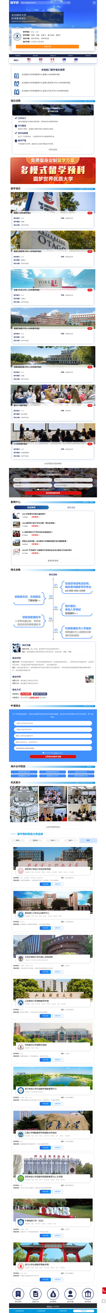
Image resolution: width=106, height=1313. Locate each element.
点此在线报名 (26, 694)
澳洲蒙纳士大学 (24, 776)
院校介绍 (53, 55)
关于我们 (56, 1306)
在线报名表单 (34, 698)
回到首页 (19, 1311)
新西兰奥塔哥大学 (81, 776)
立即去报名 (53, 150)
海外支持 (88, 55)
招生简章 (35, 55)
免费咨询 (58, 884)
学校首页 (17, 55)
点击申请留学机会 (53, 827)
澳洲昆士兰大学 (52, 776)
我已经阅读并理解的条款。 (53, 489)
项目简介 (70, 55)
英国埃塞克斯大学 (52, 772)
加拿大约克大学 (81, 772)
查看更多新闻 (53, 561)
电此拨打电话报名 (40, 694)
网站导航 (62, 1311)
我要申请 (47, 46)
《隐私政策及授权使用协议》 (56, 489)
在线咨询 (84, 1311)
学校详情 (45, 884)
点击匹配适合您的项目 (53, 463)
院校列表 (41, 1311)
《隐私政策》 (56, 752)
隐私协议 (49, 1306)
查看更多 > (90, 766)
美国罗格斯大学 (24, 772)
